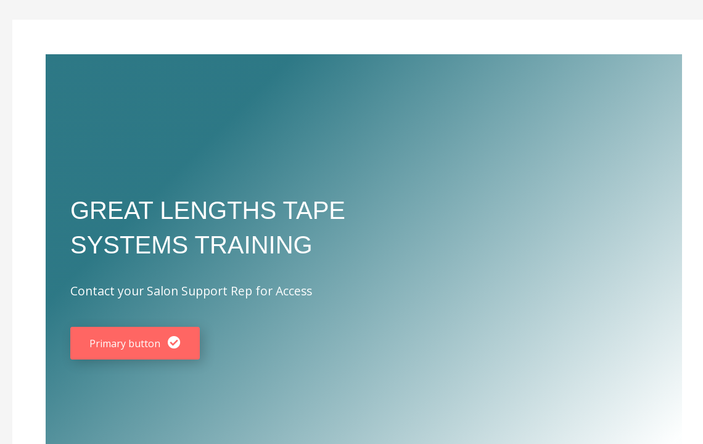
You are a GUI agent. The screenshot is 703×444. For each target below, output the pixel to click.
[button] (135, 343)
